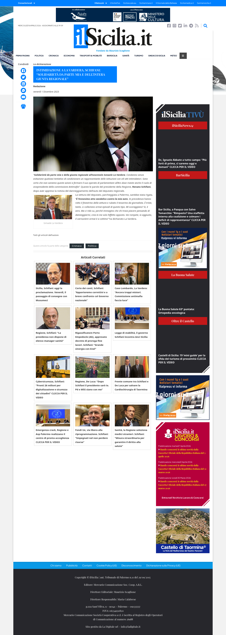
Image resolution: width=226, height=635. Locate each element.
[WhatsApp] (23, 90)
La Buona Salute (182, 275)
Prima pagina (23, 55)
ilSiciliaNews (183, 125)
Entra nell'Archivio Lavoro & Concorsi (183, 497)
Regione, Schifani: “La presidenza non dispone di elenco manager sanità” (51, 336)
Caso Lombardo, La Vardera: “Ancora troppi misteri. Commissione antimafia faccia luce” (131, 294)
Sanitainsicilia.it (204, 3)
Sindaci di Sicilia (156, 55)
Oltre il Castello (183, 321)
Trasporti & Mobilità (91, 55)
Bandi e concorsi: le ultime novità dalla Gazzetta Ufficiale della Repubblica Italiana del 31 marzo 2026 (182, 469)
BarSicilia (112, 55)
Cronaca (54, 55)
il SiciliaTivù (115, 3)
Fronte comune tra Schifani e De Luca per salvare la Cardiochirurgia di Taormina (131, 385)
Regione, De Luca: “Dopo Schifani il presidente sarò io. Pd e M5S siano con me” (92, 385)
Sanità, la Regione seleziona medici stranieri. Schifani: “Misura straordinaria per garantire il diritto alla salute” (131, 438)
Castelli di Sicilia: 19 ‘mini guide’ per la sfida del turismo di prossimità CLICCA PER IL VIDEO (182, 359)
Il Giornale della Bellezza (166, 3)
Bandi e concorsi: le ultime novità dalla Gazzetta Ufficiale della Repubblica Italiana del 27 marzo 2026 (182, 485)
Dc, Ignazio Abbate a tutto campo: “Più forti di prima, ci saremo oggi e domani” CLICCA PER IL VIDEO (182, 163)
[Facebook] (23, 70)
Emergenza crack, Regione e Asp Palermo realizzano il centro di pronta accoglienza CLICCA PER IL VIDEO (52, 436)
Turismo (138, 55)
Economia (69, 55)
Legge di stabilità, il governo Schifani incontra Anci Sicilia (131, 334)
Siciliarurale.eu (129, 3)
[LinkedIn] (23, 84)
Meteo (173, 55)
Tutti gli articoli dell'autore (46, 235)
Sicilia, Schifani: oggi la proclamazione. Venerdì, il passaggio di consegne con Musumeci (51, 294)
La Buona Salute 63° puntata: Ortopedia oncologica (176, 310)
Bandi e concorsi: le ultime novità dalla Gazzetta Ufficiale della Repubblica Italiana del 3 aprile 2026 (181, 453)
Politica (39, 55)
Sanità (125, 55)
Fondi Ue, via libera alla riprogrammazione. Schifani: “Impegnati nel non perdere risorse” (91, 436)
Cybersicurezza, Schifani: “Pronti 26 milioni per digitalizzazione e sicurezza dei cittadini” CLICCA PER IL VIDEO (52, 389)
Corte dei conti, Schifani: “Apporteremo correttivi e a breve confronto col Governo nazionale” (92, 294)
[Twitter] (23, 77)
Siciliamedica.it (187, 3)
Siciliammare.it (146, 3)
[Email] (23, 97)
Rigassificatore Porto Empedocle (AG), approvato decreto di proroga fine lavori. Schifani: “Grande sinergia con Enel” (91, 340)
